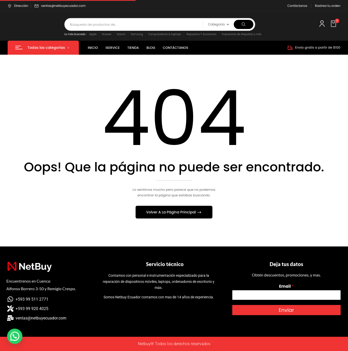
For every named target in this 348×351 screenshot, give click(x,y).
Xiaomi (121, 34)
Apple (93, 34)
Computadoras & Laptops (164, 34)
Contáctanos (297, 6)
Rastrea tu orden (327, 6)
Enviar (286, 310)
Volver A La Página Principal (171, 212)
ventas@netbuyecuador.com (63, 6)
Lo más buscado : (75, 34)
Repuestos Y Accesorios (201, 34)
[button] (334, 24)
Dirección (18, 6)
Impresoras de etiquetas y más (242, 34)
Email (286, 286)
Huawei (106, 34)
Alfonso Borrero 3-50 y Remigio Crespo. (41, 288)
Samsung (137, 34)
